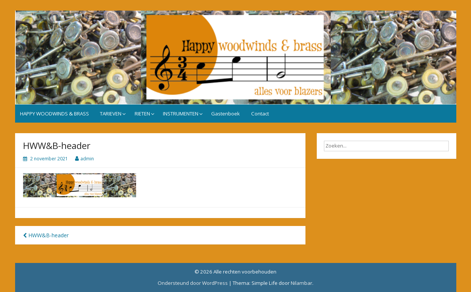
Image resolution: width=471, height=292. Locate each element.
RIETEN (142, 113)
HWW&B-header (46, 235)
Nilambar (301, 283)
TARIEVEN (110, 113)
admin (87, 158)
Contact (260, 113)
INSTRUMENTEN (180, 113)
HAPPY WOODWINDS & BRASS (54, 113)
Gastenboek (225, 113)
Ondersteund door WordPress (193, 283)
